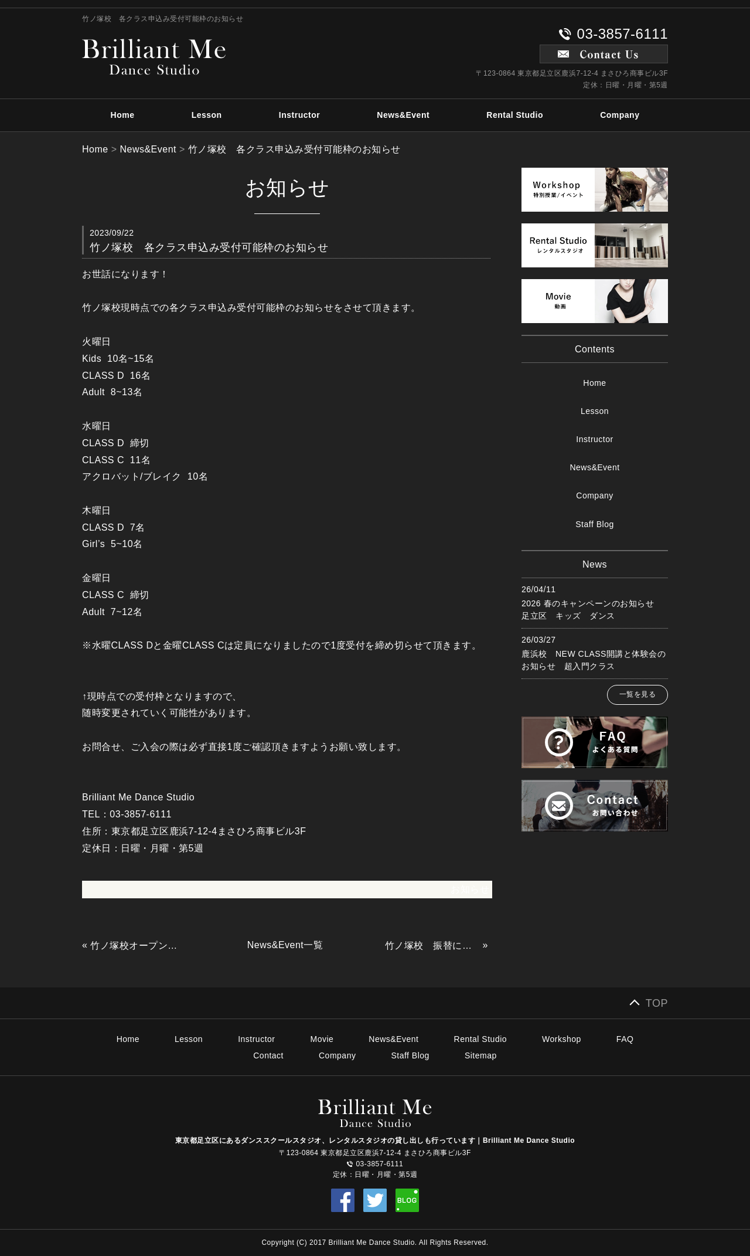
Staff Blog (594, 524)
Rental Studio (514, 115)
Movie (322, 1039)
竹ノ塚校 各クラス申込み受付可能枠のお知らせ (294, 149)
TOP (657, 1003)
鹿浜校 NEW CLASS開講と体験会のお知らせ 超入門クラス (593, 660)
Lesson (207, 115)
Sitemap (481, 1055)
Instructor (299, 115)
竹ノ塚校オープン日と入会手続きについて (137, 946)
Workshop (561, 1039)
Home (123, 115)
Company (619, 115)
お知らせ (470, 889)
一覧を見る (637, 694)
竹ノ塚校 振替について (432, 946)
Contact (268, 1055)
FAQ (625, 1039)
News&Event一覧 (285, 945)
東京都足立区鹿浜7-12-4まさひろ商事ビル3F (208, 831)
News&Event (403, 115)
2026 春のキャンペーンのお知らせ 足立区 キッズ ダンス (592, 609)
